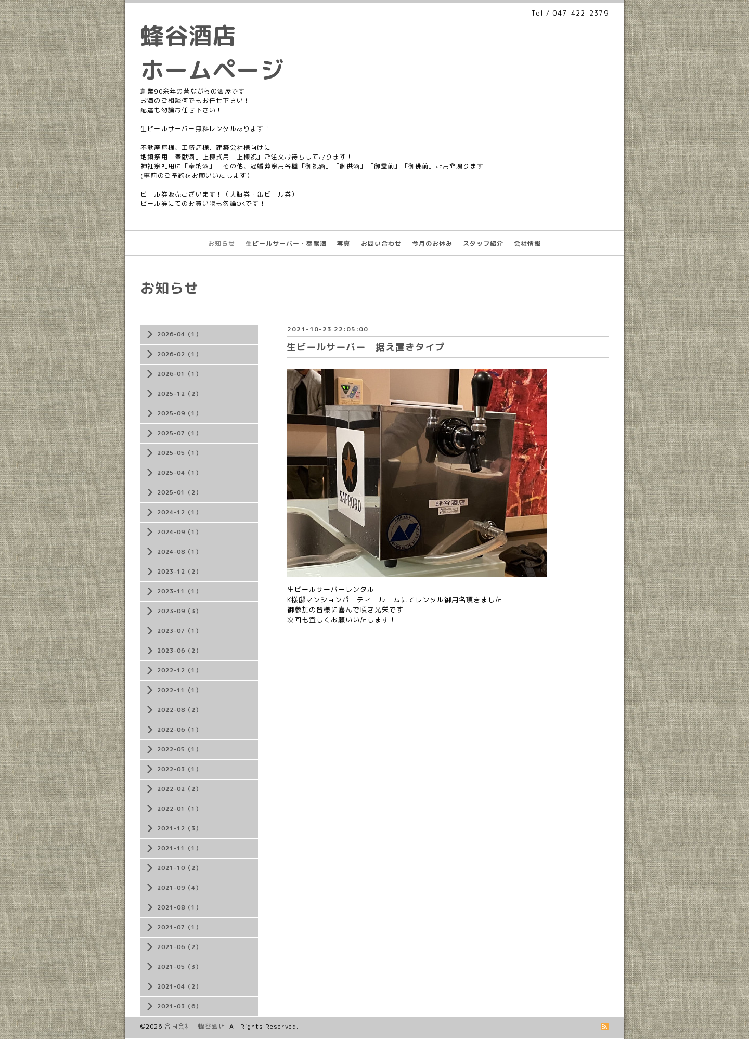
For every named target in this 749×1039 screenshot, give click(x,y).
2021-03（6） (179, 1006)
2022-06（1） (179, 729)
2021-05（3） (179, 967)
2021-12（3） (179, 828)
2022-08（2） (179, 710)
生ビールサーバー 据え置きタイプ (366, 347)
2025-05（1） (179, 453)
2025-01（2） (179, 492)
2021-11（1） (179, 848)
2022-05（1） (179, 749)
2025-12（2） (179, 393)
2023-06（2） (179, 650)
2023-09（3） (179, 611)
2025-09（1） (179, 413)
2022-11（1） (179, 690)
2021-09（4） (179, 888)
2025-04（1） (179, 473)
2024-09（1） (179, 532)
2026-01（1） (179, 374)
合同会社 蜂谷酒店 (194, 1026)
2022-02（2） (179, 789)
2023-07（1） (179, 631)
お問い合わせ (381, 243)
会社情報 (527, 243)
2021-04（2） (179, 986)
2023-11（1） (179, 591)
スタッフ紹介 (483, 243)
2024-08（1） (179, 552)
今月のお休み (432, 243)
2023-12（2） (179, 571)
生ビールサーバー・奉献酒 (286, 243)
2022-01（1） (179, 808)
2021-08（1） (179, 907)
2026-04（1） (179, 334)
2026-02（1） (179, 354)
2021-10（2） (179, 868)
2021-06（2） (179, 947)
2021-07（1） (179, 927)
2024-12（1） (179, 512)
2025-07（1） (179, 433)
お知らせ (221, 243)
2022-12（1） (179, 670)
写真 (344, 243)
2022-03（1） (179, 769)
